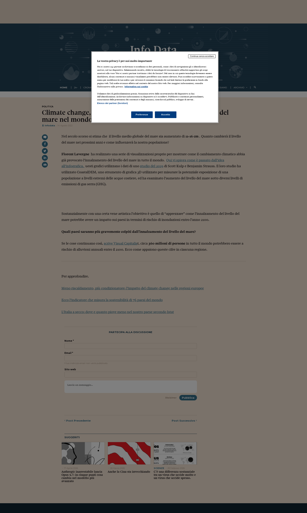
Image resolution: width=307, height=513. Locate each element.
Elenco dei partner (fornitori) (112, 103)
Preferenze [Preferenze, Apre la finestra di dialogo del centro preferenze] (142, 114)
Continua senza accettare (202, 56)
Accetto (165, 114)
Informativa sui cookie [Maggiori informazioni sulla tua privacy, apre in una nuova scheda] (136, 86)
